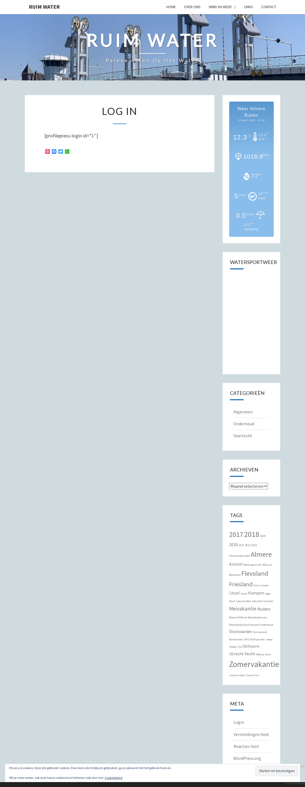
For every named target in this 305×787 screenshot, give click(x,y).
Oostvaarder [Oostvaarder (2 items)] (240, 631)
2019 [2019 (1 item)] (263, 536)
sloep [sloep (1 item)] (269, 639)
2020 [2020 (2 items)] (233, 544)
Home (171, 6)
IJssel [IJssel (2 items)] (234, 593)
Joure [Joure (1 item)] (244, 593)
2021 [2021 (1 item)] (241, 545)
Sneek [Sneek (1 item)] (233, 647)
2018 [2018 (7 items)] (251, 534)
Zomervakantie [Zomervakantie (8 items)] (254, 664)
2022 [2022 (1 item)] (247, 545)
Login (239, 722)
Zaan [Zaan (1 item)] (268, 654)
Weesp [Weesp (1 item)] (260, 654)
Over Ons (192, 6)
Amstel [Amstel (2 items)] (236, 564)
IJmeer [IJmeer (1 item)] (264, 585)
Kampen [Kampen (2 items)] (256, 593)
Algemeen (243, 411)
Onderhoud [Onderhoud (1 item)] (266, 625)
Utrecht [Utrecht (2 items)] (236, 653)
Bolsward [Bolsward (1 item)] (235, 575)
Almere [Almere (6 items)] (261, 554)
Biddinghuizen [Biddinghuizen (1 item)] (253, 564)
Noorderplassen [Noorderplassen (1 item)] (257, 617)
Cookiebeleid (113, 778)
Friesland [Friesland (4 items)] (241, 584)
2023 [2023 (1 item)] (254, 545)
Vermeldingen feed (251, 734)
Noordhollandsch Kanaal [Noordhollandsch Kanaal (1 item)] (244, 625)
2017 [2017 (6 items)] (236, 534)
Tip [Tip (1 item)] (239, 647)
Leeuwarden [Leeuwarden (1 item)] (243, 601)
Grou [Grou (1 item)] (256, 585)
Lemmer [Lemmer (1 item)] (268, 601)
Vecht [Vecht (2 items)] (250, 653)
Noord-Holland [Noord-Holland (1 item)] (238, 617)
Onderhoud (244, 423)
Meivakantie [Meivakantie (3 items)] (242, 608)
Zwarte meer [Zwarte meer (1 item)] (237, 675)
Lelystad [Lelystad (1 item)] (257, 601)
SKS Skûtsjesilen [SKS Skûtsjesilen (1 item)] (254, 639)
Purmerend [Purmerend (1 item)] (260, 632)
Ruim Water (44, 6)
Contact (268, 6)
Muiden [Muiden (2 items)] (263, 609)
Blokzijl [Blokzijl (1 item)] (267, 564)
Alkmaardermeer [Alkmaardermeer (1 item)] (239, 556)
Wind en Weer (220, 6)
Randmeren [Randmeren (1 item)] (236, 639)
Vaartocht (243, 435)
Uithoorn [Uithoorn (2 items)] (250, 646)
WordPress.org (247, 758)
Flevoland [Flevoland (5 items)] (254, 573)
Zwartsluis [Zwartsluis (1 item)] (252, 675)
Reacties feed (246, 746)
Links (248, 6)
